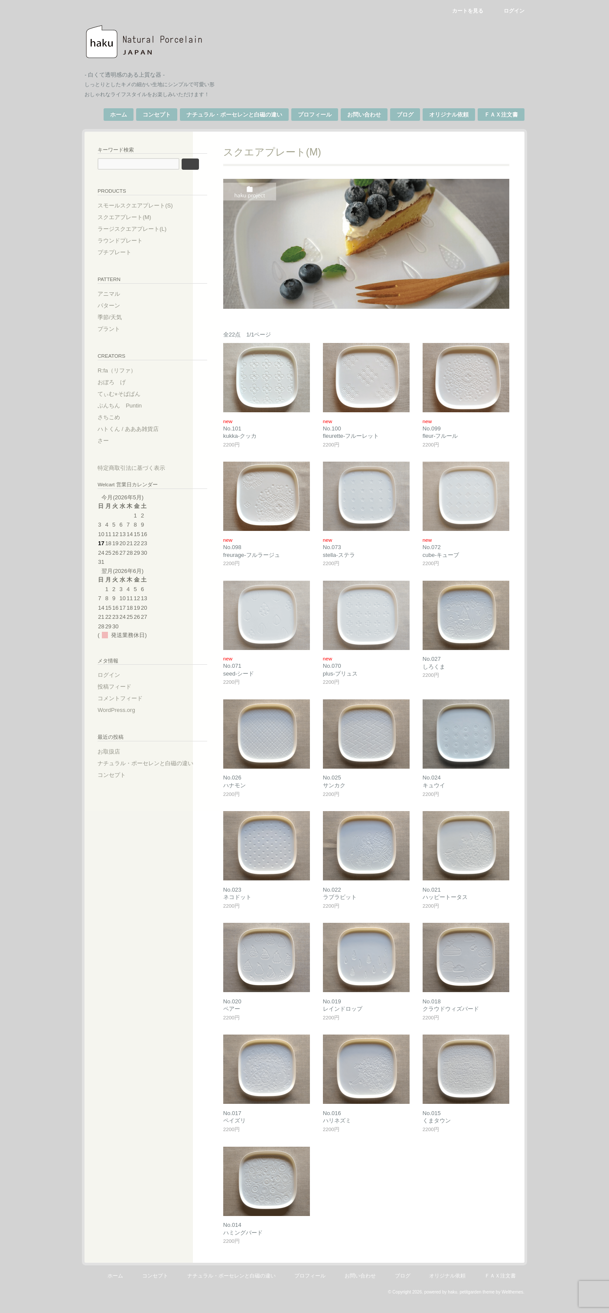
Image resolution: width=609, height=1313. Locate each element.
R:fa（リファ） (124, 369)
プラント (116, 327)
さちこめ (116, 416)
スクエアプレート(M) (132, 216)
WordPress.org (124, 709)
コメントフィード (127, 697)
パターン (116, 304)
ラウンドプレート (127, 239)
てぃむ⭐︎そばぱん (126, 392)
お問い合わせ (357, 114)
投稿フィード (122, 685)
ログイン (506, 10)
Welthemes (505, 1300)
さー (111, 439)
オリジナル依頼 (441, 114)
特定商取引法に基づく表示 (139, 466)
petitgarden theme (469, 1300)
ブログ (397, 114)
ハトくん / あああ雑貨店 (135, 427)
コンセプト (149, 114)
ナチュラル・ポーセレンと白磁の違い (227, 114)
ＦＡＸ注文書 (494, 114)
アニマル (116, 292)
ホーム (111, 114)
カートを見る (459, 10)
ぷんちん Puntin (127, 404)
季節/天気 (117, 316)
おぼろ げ (119, 381)
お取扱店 (116, 750)
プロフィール (307, 114)
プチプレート (122, 251)
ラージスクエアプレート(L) (139, 228)
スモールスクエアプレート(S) (142, 204)
